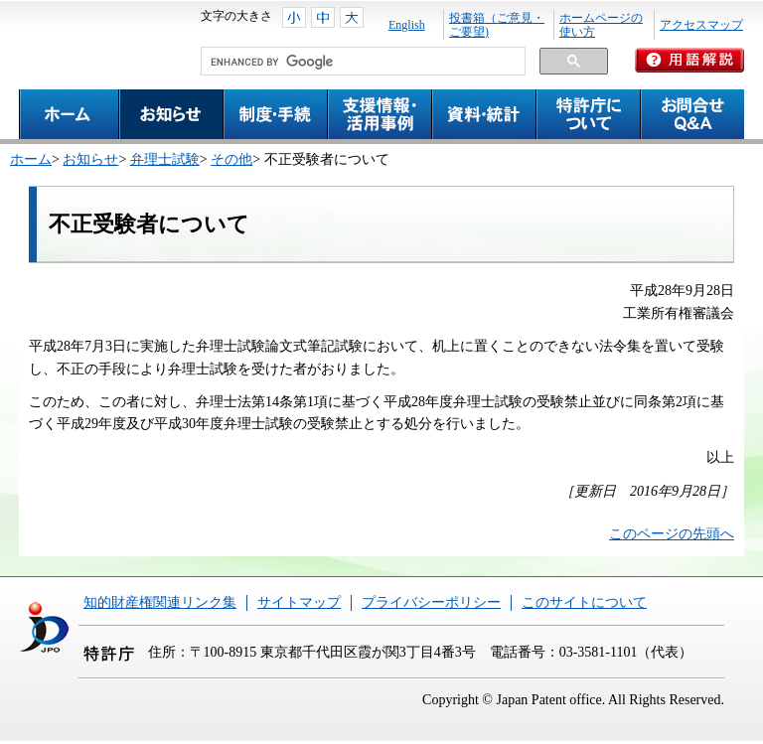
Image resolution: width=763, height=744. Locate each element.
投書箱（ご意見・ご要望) (496, 25)
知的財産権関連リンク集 (159, 602)
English (406, 25)
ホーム (31, 159)
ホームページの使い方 (601, 25)
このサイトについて (584, 602)
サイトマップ (299, 602)
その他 (231, 159)
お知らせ (90, 159)
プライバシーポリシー (431, 602)
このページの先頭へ (671, 533)
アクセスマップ (701, 25)
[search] (361, 62)
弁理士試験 (165, 159)
